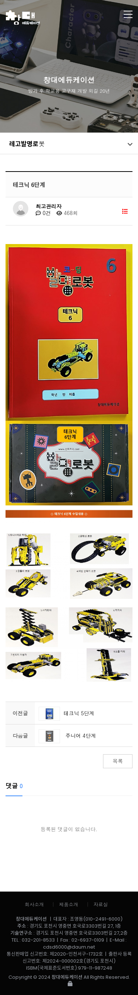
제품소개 (68, 904)
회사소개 (34, 904)
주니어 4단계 (67, 735)
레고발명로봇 (27, 143)
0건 (43, 212)
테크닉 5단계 (66, 713)
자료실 (100, 904)
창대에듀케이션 (55, 17)
